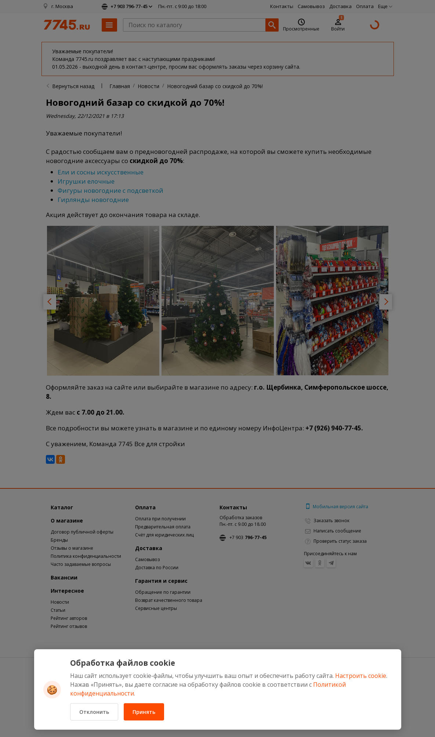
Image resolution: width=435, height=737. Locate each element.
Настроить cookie (360, 676)
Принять (144, 711)
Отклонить (94, 711)
